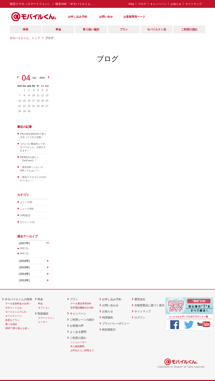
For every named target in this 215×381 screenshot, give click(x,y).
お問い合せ (106, 16)
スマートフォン (46, 318)
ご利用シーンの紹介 (82, 319)
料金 (58, 29)
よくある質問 (78, 331)
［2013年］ (33, 280)
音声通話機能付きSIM (81, 307)
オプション (44, 307)
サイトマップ (193, 3)
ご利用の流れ (189, 29)
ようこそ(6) (26, 202)
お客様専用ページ (134, 16)
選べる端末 (11, 324)
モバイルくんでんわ (15, 311)
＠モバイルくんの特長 (18, 299)
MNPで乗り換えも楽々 (17, 328)
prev (18, 77)
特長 (25, 29)
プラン (124, 29)
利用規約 (107, 317)
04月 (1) (24, 253)
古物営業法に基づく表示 (149, 305)
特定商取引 (109, 329)
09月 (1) (24, 248)
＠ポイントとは (13, 307)
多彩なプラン (12, 320)
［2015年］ (33, 267)
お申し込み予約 (77, 16)
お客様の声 (76, 325)
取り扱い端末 (91, 29)
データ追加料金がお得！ (18, 303)
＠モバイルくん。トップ (25, 38)
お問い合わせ (110, 305)
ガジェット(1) (27, 222)
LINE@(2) (25, 215)
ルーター (42, 322)
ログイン (139, 317)
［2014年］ (33, 273)
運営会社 (139, 299)
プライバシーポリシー (115, 323)
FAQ (131, 3)
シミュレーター (78, 342)
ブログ (142, 3)
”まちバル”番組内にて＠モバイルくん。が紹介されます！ (33, 147)
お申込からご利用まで (82, 350)
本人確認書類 (77, 346)
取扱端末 (43, 313)
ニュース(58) (26, 208)
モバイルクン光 (156, 29)
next (48, 77)
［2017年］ (33, 243)
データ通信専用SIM (80, 303)
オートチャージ (13, 316)
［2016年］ (33, 260)
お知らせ (175, 3)
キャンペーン (158, 3)
